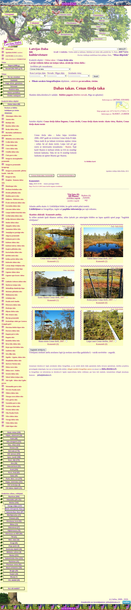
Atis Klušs (70, 270)
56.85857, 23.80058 (115, 114)
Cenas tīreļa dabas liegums (56, 121)
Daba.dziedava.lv (15, 59)
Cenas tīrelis (74, 121)
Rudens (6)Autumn (86, 196)
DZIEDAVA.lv (69, 4)
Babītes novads (80, 95)
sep (86, 200)
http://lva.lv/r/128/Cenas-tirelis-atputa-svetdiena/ (46, 186)
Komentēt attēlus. (54, 215)
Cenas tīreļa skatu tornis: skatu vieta (98, 121)
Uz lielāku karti (90, 161)
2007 (60, 258)
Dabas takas (50, 60)
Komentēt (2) (101, 261)
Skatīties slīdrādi (36, 215)
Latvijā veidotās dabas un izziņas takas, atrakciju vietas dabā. (57, 63)
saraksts (14, 52)
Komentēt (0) (101, 303)
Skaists (119, 121)
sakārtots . (84, 81)
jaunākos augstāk (73, 201)
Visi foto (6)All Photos (73, 196)
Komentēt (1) (53, 261)
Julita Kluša (70, 226)
